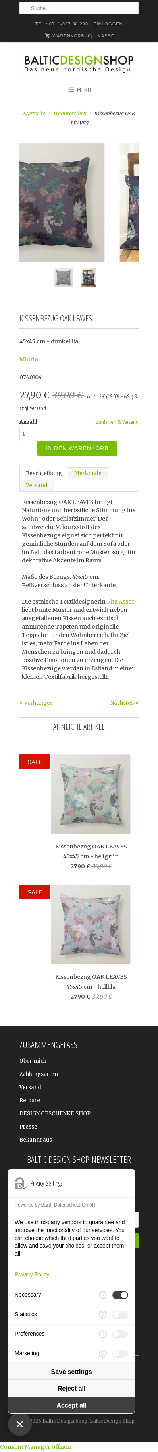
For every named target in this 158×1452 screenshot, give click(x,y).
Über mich (32, 1061)
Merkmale (88, 473)
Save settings (71, 1371)
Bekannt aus (35, 1140)
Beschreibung (44, 473)
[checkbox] (120, 1295)
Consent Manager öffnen (35, 1446)
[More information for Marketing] (102, 1353)
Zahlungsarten (38, 1074)
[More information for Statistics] (102, 1314)
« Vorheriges (36, 703)
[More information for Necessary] (102, 1295)
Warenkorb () (68, 36)
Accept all (71, 1405)
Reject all (71, 1388)
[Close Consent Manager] (20, 1424)
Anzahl (28, 422)
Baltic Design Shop (64, 1421)
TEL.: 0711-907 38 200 (62, 24)
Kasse (106, 35)
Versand (37, 485)
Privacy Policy (32, 1274)
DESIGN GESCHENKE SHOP (55, 1113)
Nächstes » (124, 703)
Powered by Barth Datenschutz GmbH (55, 1205)
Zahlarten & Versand (117, 421)
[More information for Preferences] (102, 1334)
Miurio (28, 359)
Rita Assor (121, 601)
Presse (28, 1126)
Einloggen (108, 24)
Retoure (29, 1100)
